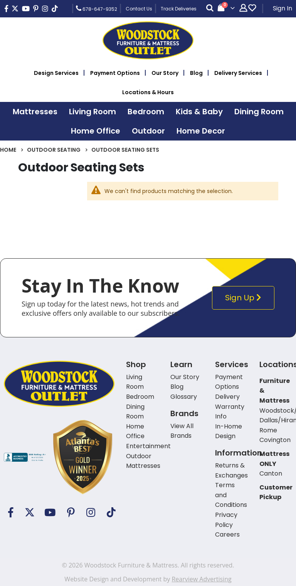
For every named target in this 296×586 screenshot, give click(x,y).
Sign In (282, 8)
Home (8, 150)
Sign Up (245, 297)
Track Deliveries (179, 8)
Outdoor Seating (54, 149)
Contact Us (139, 8)
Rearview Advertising (201, 579)
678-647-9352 (96, 8)
